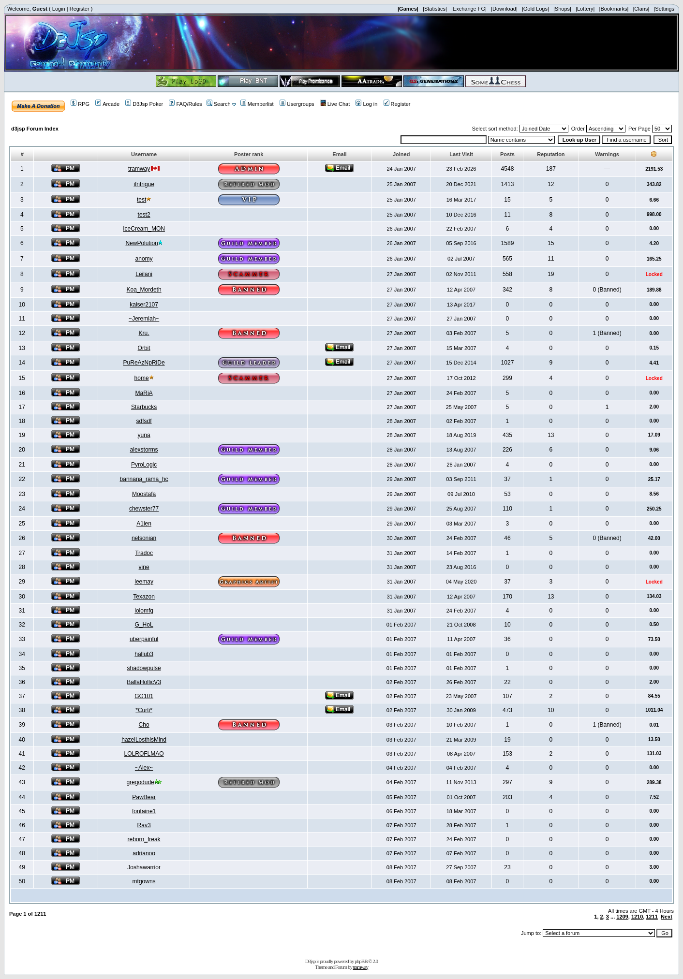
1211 (651, 917)
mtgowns (144, 881)
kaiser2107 (144, 304)
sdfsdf (144, 421)
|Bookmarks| (614, 9)
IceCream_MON (144, 228)
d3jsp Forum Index (35, 129)
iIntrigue (144, 184)
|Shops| (562, 9)
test (141, 199)
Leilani (143, 274)
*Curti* (143, 710)
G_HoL (144, 624)
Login (58, 9)
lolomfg (143, 610)
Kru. (144, 333)
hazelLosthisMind (143, 739)
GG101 (143, 696)
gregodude (140, 782)
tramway (139, 168)
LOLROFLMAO (144, 753)
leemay (143, 581)
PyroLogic (144, 464)
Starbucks (144, 407)
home (141, 378)
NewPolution (141, 243)
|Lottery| (585, 9)
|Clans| (641, 9)
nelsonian (144, 538)
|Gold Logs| (535, 9)
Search (219, 104)
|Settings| (664, 9)
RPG (80, 104)
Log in (366, 104)
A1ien (143, 523)
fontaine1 (144, 811)
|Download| (504, 9)
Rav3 (144, 825)
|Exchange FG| (469, 9)
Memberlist (257, 104)
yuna (144, 435)
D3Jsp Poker (144, 104)
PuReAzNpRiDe (144, 362)
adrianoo (144, 853)
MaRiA (144, 393)
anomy (144, 258)
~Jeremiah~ (144, 318)
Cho (144, 724)
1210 (637, 917)
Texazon (144, 596)
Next (666, 917)
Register (79, 9)
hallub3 (143, 654)
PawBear (144, 797)
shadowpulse (144, 668)
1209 (622, 917)
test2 (144, 214)
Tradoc (144, 553)
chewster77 (144, 508)
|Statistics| (435, 9)
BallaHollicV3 (144, 682)
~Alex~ (144, 767)
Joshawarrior (144, 867)
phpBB (361, 961)
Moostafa (144, 494)
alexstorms (144, 449)
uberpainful (144, 639)
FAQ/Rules (185, 104)
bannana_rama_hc (144, 479)
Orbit (144, 348)
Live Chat (335, 104)
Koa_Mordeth (144, 289)
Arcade (107, 104)
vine (144, 567)
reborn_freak (144, 839)
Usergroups (297, 104)
